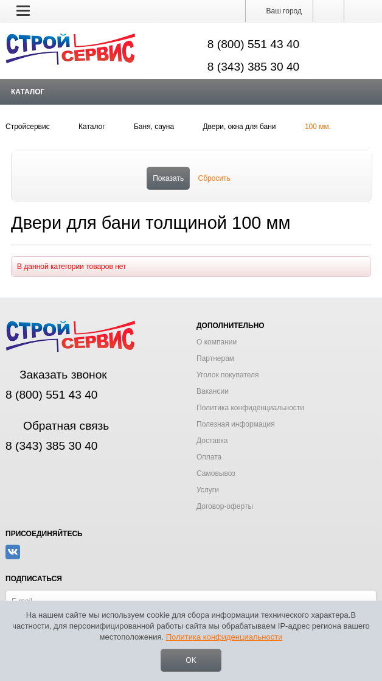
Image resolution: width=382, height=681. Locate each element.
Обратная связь (57, 425)
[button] (23, 10)
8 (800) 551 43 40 (253, 44)
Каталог (27, 92)
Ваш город (279, 11)
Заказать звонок (56, 374)
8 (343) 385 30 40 (253, 66)
